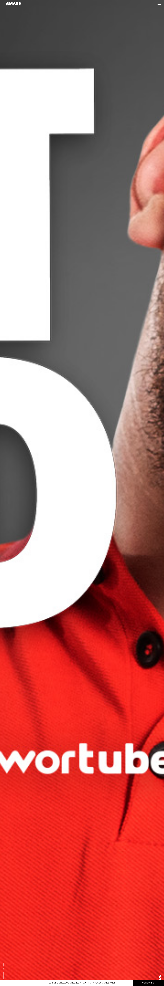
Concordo (148, 983)
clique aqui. (108, 983)
